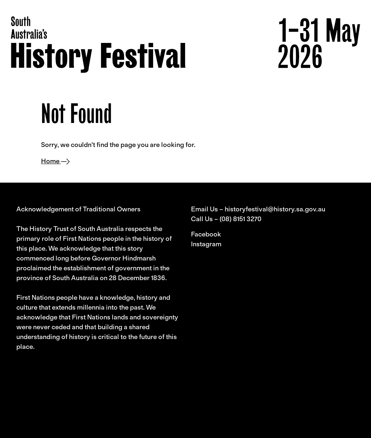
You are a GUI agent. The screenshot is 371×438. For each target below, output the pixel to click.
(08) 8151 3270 (240, 219)
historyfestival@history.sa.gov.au (275, 209)
